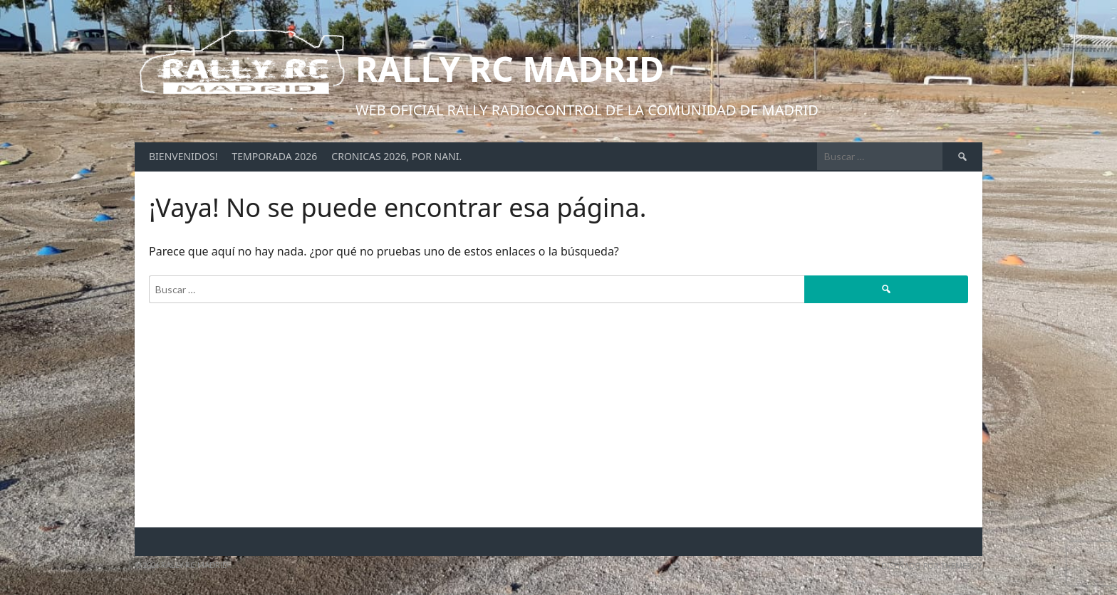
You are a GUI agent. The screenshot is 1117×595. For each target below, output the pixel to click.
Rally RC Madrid (509, 69)
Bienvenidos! (183, 156)
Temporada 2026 (274, 156)
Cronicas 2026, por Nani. (396, 156)
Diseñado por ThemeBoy (931, 565)
